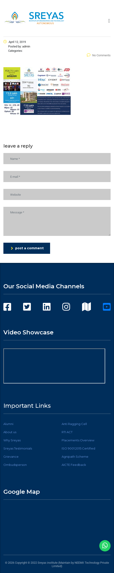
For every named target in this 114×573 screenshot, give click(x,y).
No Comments (99, 55)
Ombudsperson (15, 465)
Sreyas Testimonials (17, 448)
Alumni (8, 424)
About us (9, 432)
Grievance (11, 456)
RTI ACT (67, 432)
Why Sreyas (12, 440)
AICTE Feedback (74, 465)
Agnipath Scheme (75, 456)
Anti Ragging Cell (74, 424)
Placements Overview (78, 440)
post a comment (27, 248)
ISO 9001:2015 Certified (78, 448)
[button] (109, 21)
